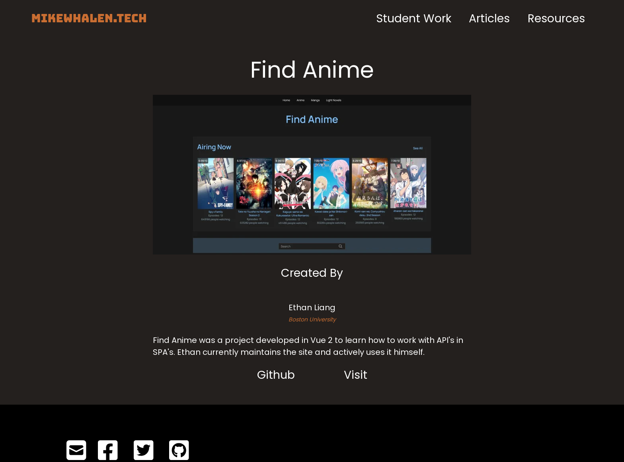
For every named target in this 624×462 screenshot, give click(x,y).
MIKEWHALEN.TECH (89, 18)
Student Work (413, 18)
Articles (489, 18)
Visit (355, 375)
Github (276, 375)
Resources (556, 18)
